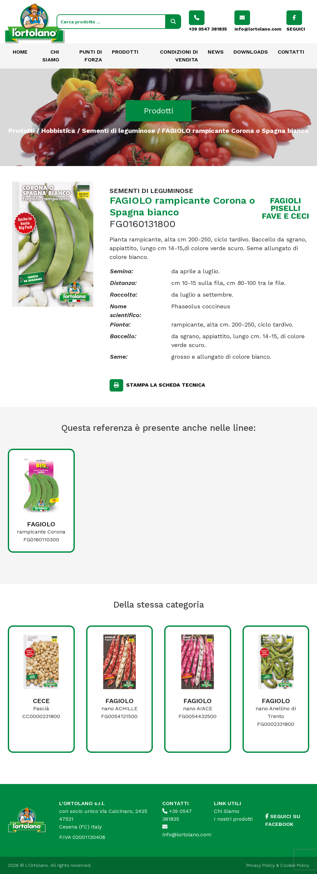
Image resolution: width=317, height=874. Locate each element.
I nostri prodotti (233, 819)
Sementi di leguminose (118, 130)
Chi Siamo (226, 811)
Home (20, 52)
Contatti (291, 52)
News (216, 52)
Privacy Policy (260, 865)
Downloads (250, 52)
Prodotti (125, 52)
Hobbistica (58, 130)
